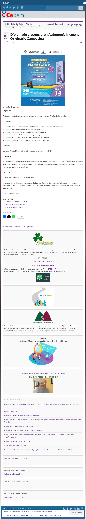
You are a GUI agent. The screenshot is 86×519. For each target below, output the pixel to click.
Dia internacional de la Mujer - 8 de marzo (18, 426)
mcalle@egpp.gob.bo (17, 204)
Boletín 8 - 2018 (19, 227)
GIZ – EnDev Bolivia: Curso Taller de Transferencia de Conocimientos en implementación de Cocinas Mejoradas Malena (22, 26)
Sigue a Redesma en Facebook (16, 482)
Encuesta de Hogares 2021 (13, 411)
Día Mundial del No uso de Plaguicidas (17, 441)
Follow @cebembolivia (13, 474)
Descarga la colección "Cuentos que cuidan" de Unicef (23, 430)
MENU (5, 2)
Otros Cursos (20, 42)
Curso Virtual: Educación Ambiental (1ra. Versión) (21, 415)
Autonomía (9, 227)
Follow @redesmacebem (13, 497)
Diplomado (30, 227)
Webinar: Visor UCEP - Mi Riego (15, 445)
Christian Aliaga (9, 42)
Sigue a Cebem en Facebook (15, 458)
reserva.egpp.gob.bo (15, 207)
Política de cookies (55, 515)
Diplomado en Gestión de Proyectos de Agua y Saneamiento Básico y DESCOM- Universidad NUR (38, 450)
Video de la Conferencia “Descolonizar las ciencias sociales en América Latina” (64, 25)
